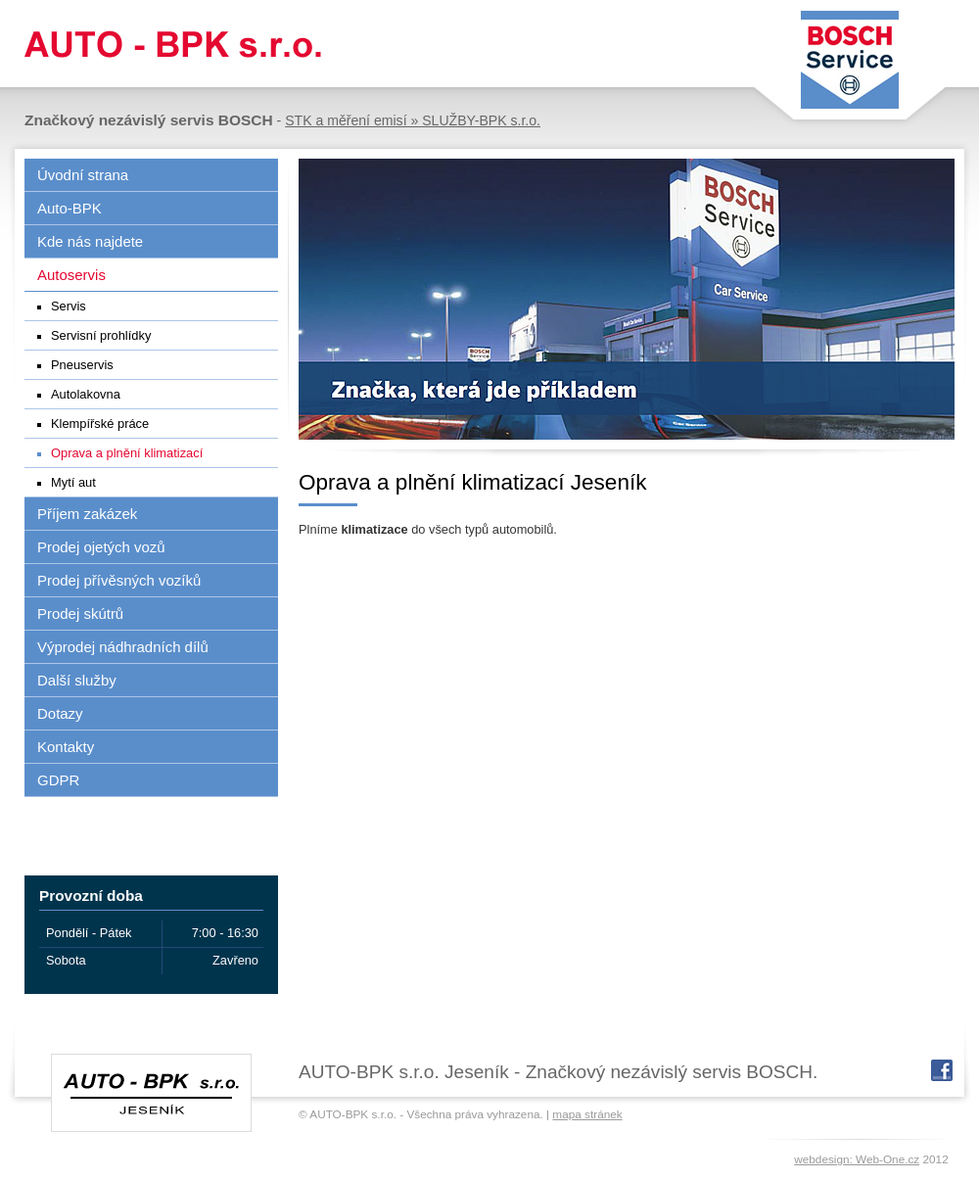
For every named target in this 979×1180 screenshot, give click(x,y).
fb (942, 1070)
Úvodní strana (82, 174)
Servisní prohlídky (101, 335)
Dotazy (60, 713)
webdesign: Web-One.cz (856, 1159)
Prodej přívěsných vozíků (119, 580)
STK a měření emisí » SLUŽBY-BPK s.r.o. (412, 120)
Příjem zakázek (87, 513)
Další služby (77, 680)
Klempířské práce (100, 423)
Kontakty (65, 746)
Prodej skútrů (80, 613)
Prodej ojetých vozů (101, 547)
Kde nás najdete (90, 241)
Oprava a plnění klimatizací (127, 453)
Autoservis (71, 274)
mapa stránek (587, 1114)
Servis (68, 306)
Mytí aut (73, 482)
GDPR (58, 780)
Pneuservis (82, 364)
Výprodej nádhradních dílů (123, 646)
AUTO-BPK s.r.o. (169, 44)
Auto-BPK (69, 208)
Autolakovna (85, 394)
